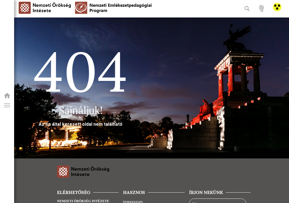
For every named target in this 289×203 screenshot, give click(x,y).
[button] (7, 105)
